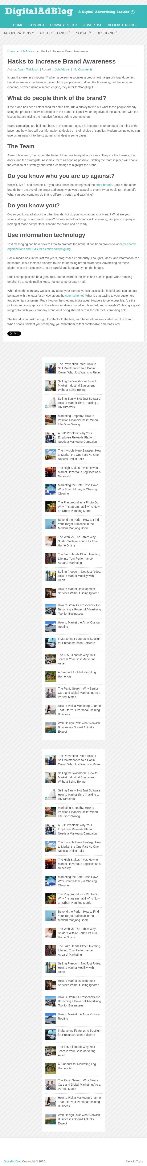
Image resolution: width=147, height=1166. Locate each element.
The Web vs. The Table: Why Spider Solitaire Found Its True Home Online (78, 541)
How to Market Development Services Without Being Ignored (78, 591)
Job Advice (27, 51)
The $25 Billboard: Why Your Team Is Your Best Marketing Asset (76, 659)
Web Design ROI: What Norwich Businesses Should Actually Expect (79, 727)
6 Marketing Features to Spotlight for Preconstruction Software (79, 641)
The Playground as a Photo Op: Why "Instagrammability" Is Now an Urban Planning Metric (79, 507)
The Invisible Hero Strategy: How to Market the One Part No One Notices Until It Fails (79, 455)
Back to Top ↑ (134, 1161)
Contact (37, 25)
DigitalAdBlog (12, 1161)
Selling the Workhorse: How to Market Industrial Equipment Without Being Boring (78, 385)
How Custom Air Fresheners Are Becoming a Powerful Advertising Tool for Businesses (79, 609)
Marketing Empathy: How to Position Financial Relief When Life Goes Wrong (78, 420)
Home (18, 25)
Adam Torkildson (28, 69)
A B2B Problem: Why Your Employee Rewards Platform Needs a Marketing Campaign (77, 437)
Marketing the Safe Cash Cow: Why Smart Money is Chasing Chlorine (78, 489)
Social (83, 32)
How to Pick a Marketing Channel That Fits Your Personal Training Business (80, 710)
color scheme (74, 295)
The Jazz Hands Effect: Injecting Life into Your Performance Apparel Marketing (79, 558)
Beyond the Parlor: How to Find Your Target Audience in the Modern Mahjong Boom (78, 524)
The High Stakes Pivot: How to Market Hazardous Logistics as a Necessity (79, 472)
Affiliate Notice (123, 25)
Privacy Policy (64, 25)
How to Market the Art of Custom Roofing (79, 624)
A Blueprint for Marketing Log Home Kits (77, 674)
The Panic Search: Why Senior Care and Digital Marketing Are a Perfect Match (79, 693)
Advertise (92, 25)
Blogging (107, 32)
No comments (82, 69)
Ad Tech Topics (55, 32)
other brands (104, 185)
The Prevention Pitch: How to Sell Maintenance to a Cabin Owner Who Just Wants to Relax (79, 368)
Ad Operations (19, 32)
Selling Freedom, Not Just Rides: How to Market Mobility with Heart (79, 576)
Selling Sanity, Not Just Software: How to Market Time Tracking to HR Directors (79, 403)
